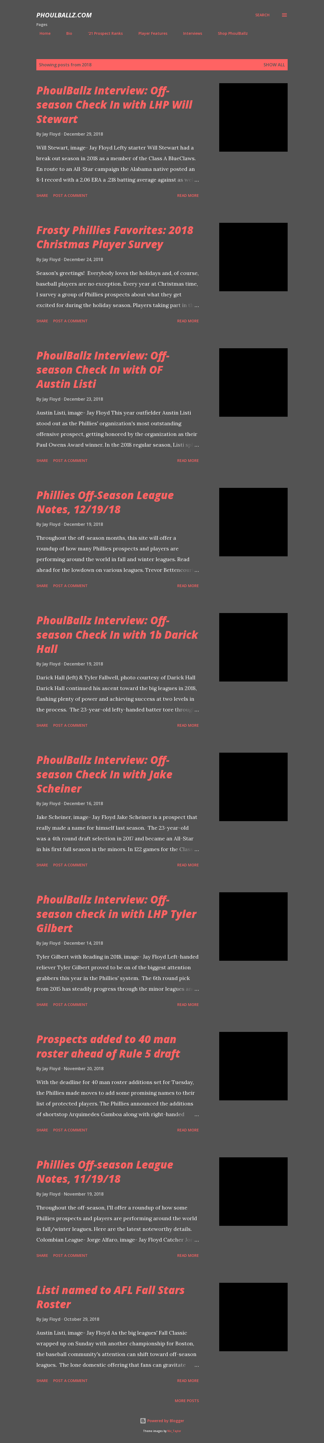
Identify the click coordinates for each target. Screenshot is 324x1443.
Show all (274, 65)
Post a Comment (70, 195)
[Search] (262, 15)
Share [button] (42, 195)
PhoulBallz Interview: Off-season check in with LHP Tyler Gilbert (116, 913)
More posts (187, 1400)
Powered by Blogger (162, 1420)
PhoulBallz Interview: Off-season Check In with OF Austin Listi (102, 369)
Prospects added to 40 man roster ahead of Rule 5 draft (108, 1046)
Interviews (189, 33)
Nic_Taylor (174, 1431)
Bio (66, 33)
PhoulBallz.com (64, 14)
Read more (188, 195)
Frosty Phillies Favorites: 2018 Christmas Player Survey (114, 237)
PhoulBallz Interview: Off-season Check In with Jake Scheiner (104, 774)
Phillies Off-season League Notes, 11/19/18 (104, 1171)
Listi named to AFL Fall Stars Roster (110, 1297)
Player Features (149, 33)
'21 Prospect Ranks (102, 33)
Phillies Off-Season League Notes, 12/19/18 (105, 502)
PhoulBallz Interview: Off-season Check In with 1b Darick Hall (117, 634)
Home (41, 33)
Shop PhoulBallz (230, 33)
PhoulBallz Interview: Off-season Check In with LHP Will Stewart (114, 104)
